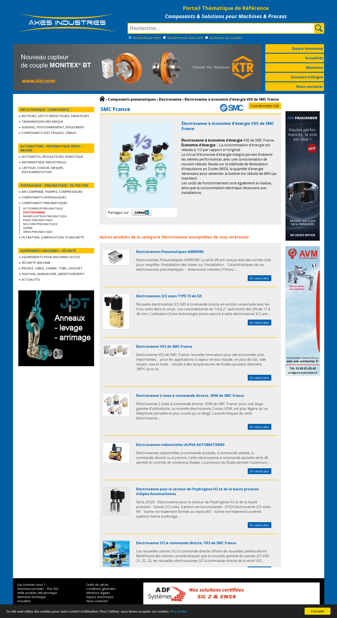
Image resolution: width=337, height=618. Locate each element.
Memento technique (31, 597)
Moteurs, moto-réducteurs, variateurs (55, 116)
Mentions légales (98, 593)
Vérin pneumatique (38, 232)
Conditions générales (101, 589)
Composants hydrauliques (44, 197)
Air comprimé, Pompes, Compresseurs (52, 192)
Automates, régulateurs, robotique (52, 156)
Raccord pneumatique (40, 224)
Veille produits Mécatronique (37, 593)
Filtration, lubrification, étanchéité (53, 237)
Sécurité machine (36, 263)
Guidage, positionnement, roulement (53, 127)
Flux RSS (53, 589)
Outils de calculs (97, 585)
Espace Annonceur (307, 48)
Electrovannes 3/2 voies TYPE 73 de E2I (169, 296)
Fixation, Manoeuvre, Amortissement (53, 274)
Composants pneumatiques (44, 203)
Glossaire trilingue (307, 77)
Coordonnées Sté (265, 105)
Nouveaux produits (30, 589)
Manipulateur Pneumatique (45, 216)
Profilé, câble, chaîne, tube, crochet (52, 268)
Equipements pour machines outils (51, 257)
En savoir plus (259, 278)
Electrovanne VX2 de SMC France (164, 346)
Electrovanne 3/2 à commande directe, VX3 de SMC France (186, 543)
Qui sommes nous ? (31, 585)
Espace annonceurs (99, 597)
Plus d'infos (178, 612)
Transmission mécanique (42, 121)
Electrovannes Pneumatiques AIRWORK (170, 251)
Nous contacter (309, 86)
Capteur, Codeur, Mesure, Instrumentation (43, 170)
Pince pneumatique (38, 220)
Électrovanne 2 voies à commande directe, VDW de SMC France (190, 395)
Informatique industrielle (44, 162)
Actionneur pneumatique (43, 208)
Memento (314, 67)
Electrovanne (174, 237)
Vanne (28, 228)
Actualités (314, 58)
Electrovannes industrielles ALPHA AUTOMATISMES (180, 444)
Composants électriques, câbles (49, 133)
